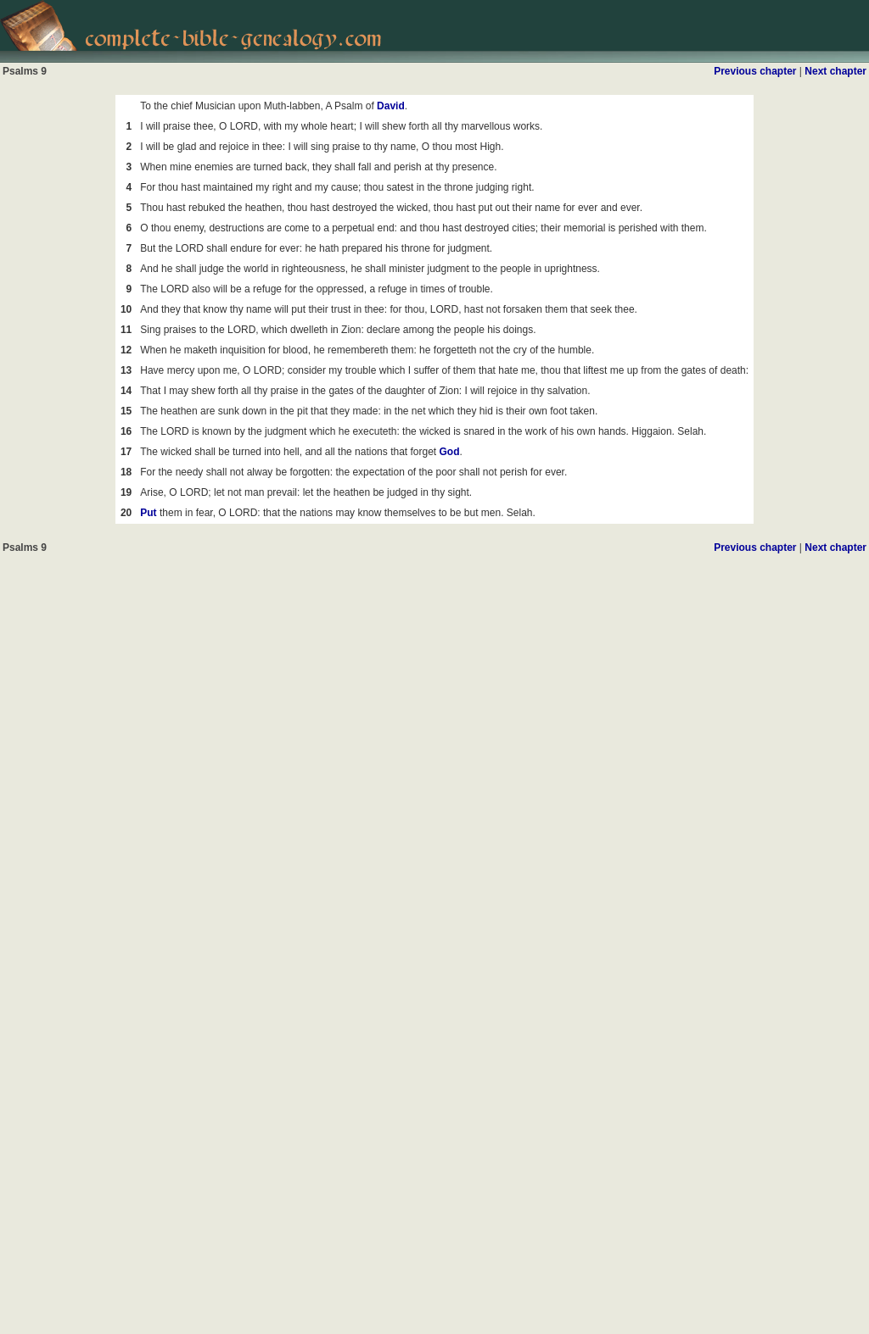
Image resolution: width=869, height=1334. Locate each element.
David (391, 106)
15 (126, 411)
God (450, 452)
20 (126, 513)
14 (126, 391)
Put (148, 513)
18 (126, 472)
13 (126, 370)
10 (126, 309)
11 (126, 330)
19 (126, 492)
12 (126, 350)
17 (126, 452)
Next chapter (835, 71)
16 (126, 431)
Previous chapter (755, 71)
